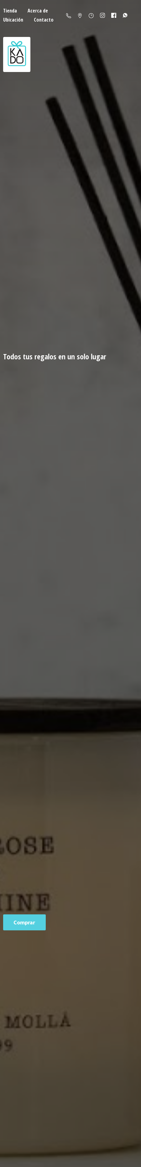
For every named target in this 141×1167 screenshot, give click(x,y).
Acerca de (38, 10)
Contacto (44, 19)
